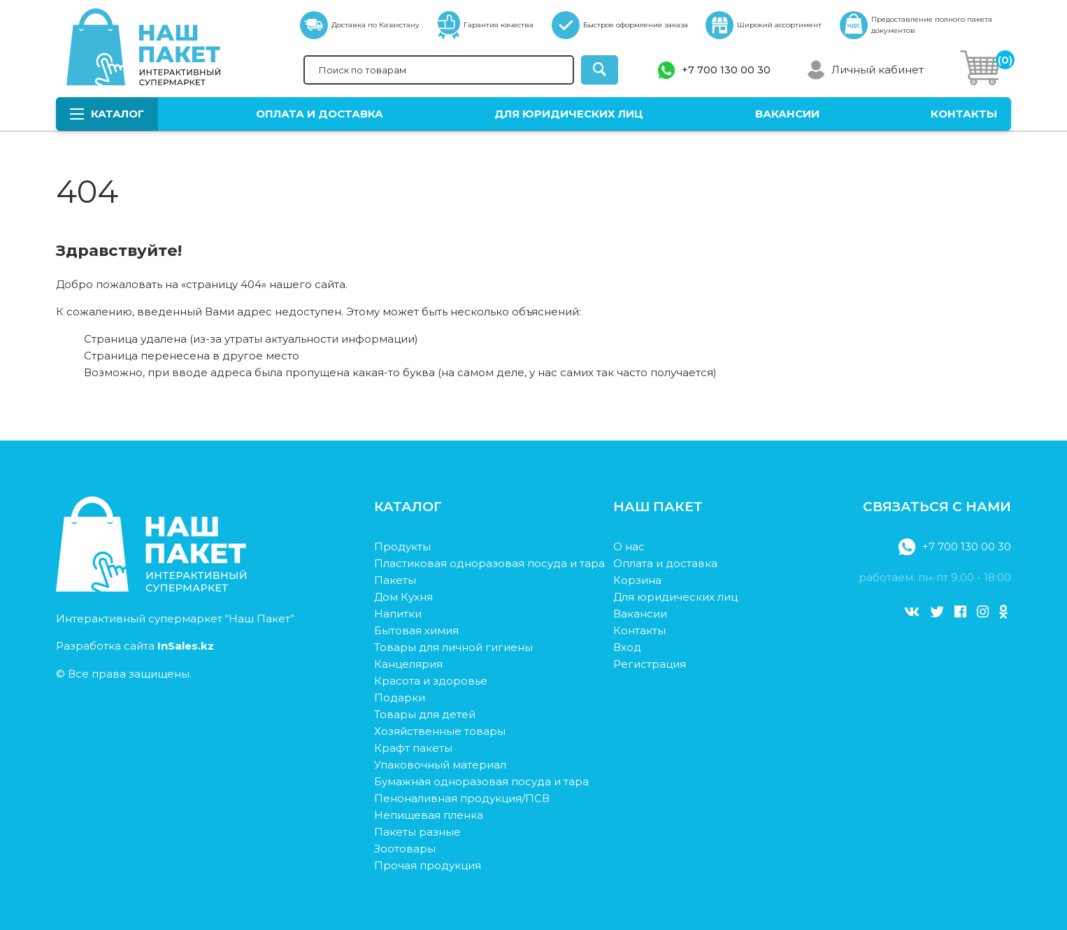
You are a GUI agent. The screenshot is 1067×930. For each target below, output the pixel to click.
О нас (629, 546)
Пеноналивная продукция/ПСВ (462, 798)
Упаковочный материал (440, 764)
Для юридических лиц (568, 113)
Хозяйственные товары (440, 731)
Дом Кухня (403, 596)
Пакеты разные (417, 831)
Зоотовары (405, 848)
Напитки (398, 613)
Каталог (107, 113)
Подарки (399, 697)
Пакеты (395, 580)
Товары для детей (424, 714)
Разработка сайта (135, 645)
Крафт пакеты (413, 747)
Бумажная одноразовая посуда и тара (481, 781)
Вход (627, 647)
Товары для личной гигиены (453, 647)
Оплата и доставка (319, 113)
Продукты (402, 546)
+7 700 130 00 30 (726, 70)
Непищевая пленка (428, 815)
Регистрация (649, 664)
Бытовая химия (416, 630)
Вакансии (787, 113)
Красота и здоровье (430, 680)
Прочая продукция (427, 865)
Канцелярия (408, 664)
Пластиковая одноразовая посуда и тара (489, 563)
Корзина (637, 580)
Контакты (964, 113)
